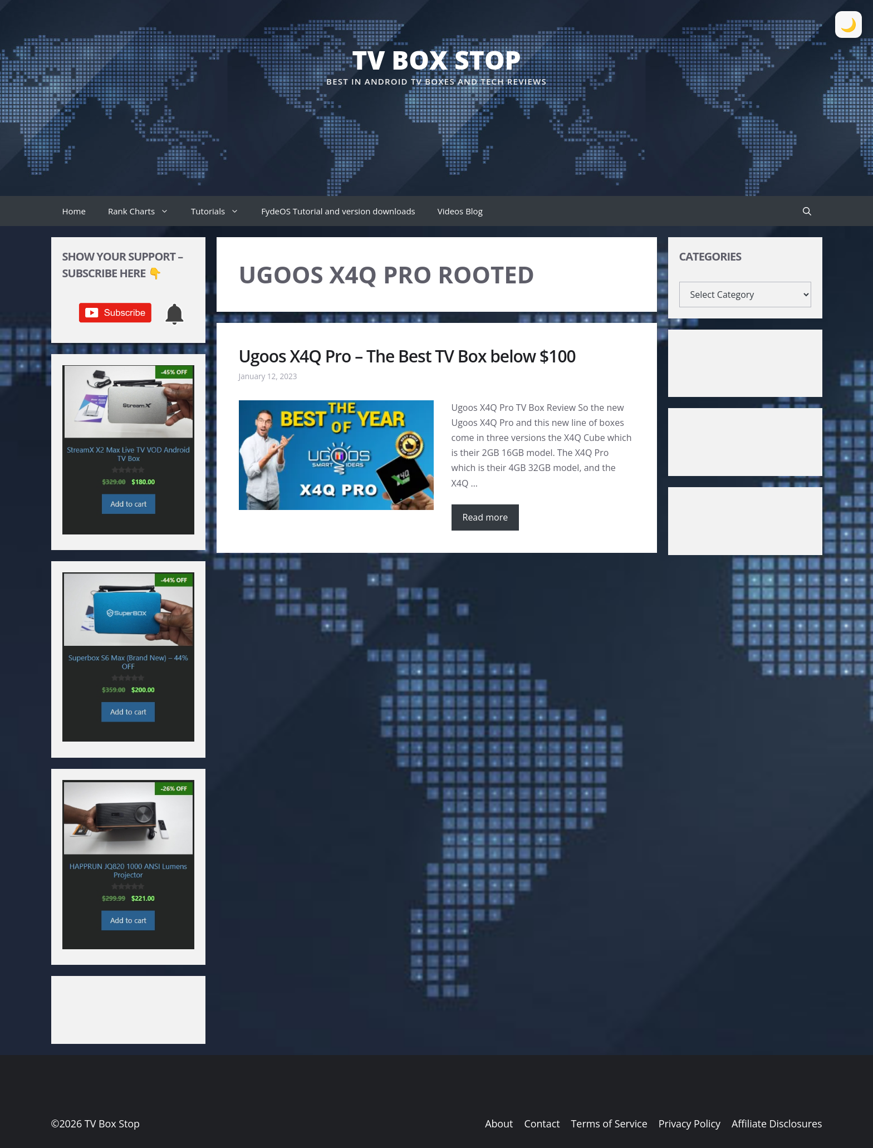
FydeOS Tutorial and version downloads (338, 211)
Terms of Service (609, 1123)
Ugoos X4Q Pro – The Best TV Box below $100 (407, 356)
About (499, 1123)
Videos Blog (460, 211)
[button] (807, 211)
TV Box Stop (436, 59)
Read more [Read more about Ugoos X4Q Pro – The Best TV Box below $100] (485, 517)
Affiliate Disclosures (777, 1123)
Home (74, 211)
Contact (542, 1123)
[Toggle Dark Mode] (848, 24)
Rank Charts (144, 211)
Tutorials (220, 211)
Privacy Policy (689, 1123)
